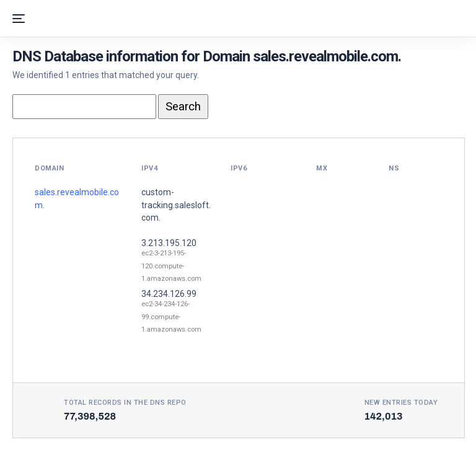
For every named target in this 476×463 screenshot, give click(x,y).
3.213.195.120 (168, 243)
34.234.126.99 (168, 294)
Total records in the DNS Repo (125, 403)
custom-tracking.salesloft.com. (176, 205)
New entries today (401, 403)
